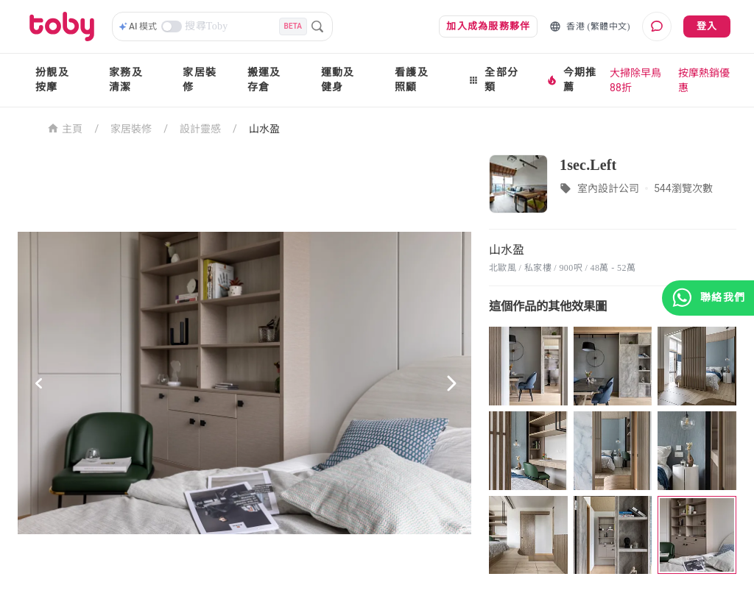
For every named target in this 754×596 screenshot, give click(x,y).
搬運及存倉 (264, 80)
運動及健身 (338, 80)
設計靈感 (200, 129)
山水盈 (264, 129)
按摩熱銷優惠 (704, 80)
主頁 (65, 128)
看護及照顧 (412, 80)
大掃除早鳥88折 (635, 80)
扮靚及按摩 (52, 80)
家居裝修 (199, 80)
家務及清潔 (126, 80)
